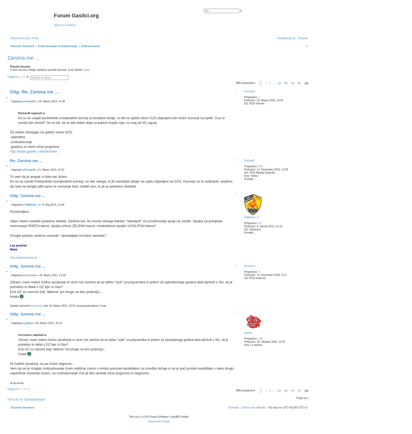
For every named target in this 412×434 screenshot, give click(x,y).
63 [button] (285, 83)
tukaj (86, 69)
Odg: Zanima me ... (27, 195)
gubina (248, 332)
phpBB (143, 416)
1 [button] (270, 83)
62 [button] (279, 83)
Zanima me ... (23, 58)
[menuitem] (35, 38)
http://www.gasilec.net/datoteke (33, 151)
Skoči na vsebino (65, 25)
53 (259, 223)
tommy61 (249, 91)
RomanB (249, 160)
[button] (261, 83)
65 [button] (299, 83)
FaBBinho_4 (251, 217)
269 (260, 166)
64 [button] (292, 83)
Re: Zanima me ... (26, 160)
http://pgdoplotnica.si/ (23, 257)
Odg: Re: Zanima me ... (34, 91)
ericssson (249, 266)
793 (260, 338)
